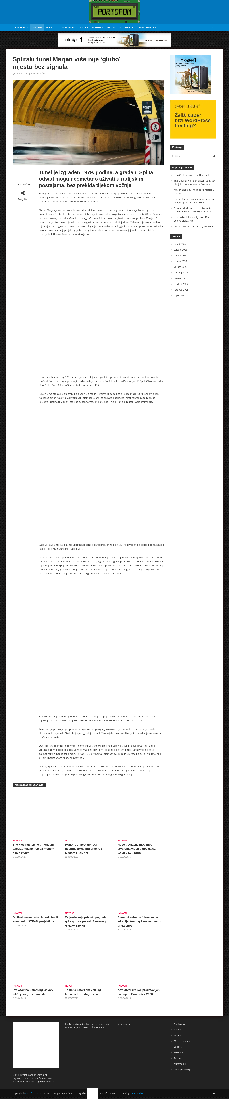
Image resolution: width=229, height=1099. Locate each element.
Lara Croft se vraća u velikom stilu (192, 174)
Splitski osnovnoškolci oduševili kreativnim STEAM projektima (35, 919)
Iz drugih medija (146, 27)
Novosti (37, 27)
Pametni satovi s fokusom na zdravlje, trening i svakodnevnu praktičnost (139, 921)
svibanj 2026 (180, 249)
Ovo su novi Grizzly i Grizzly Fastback (193, 226)
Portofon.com (32, 1093)
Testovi (111, 27)
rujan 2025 (179, 295)
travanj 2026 (180, 255)
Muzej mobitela (67, 27)
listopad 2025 (181, 289)
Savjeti (50, 27)
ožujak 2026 (180, 261)
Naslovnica (21, 27)
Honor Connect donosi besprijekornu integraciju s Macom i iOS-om (84, 848)
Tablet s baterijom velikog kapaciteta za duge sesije (83, 992)
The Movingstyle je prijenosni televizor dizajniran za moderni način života (34, 848)
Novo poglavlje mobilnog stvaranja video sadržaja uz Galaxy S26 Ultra (137, 848)
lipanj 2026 (180, 243)
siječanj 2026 (181, 272)
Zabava (84, 27)
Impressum (124, 1023)
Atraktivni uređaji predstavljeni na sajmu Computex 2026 (139, 992)
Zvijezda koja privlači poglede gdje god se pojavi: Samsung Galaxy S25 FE (85, 921)
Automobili (126, 27)
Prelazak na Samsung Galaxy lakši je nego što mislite (33, 992)
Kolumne (97, 27)
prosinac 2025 (181, 278)
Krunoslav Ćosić (39, 73)
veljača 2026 (180, 266)
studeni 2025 (181, 283)
